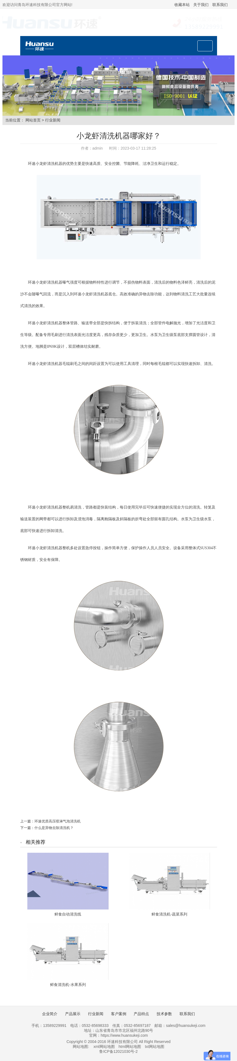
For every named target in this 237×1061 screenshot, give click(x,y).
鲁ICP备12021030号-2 (118, 1051)
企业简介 (49, 1014)
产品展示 (72, 1014)
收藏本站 (182, 4)
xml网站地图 (104, 1046)
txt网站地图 (154, 1046)
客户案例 (118, 1014)
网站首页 (33, 120)
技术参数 (164, 1014)
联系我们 (220, 4)
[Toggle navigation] (205, 45)
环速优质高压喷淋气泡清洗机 (57, 821)
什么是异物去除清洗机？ (54, 828)
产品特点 (141, 1014)
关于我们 (201, 4)
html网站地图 (130, 1046)
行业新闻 (52, 120)
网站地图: (81, 1046)
